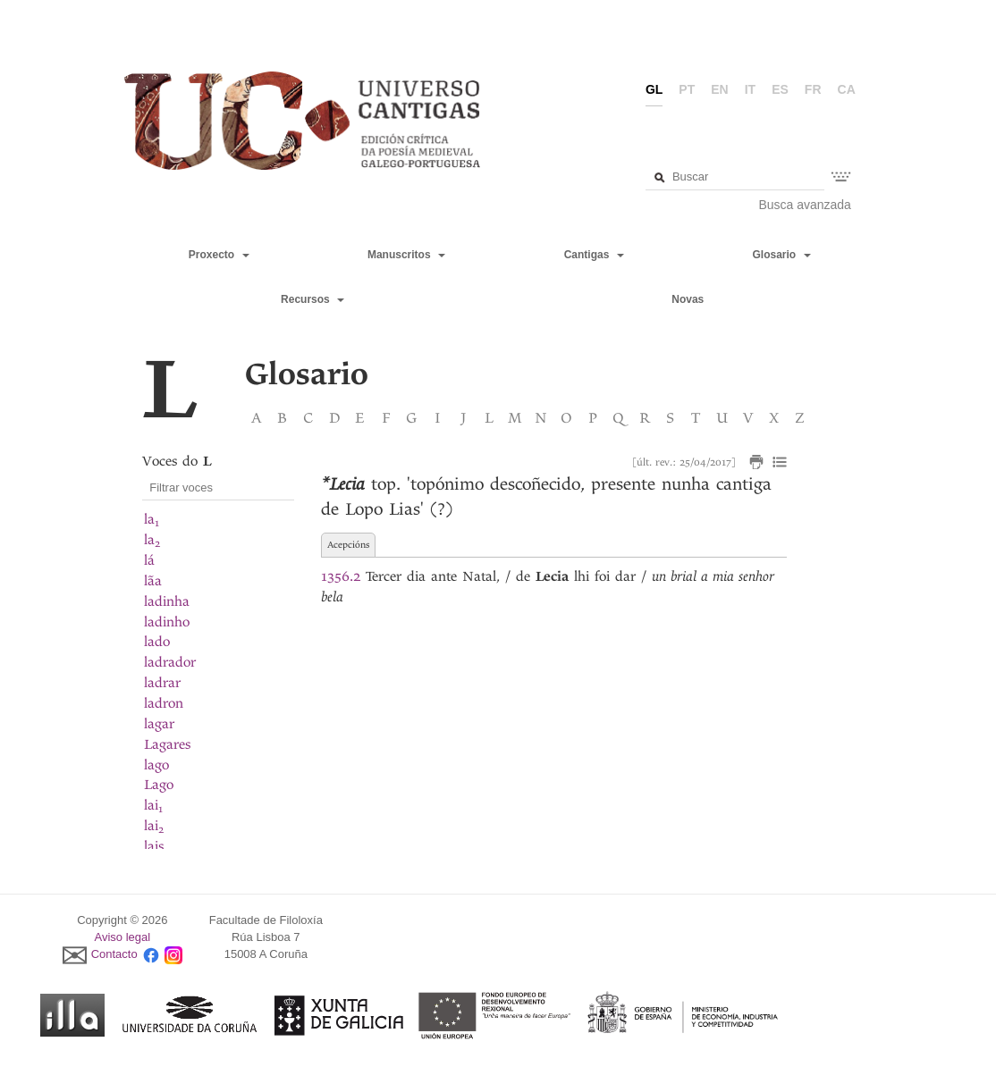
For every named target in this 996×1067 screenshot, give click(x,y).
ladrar (162, 683)
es (780, 89)
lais (154, 846)
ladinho (167, 622)
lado (157, 642)
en (719, 89)
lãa (153, 581)
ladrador (170, 662)
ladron (163, 703)
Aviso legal (123, 937)
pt (687, 89)
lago (156, 765)
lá (149, 560)
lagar (159, 724)
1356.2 (340, 576)
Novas (687, 299)
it (750, 89)
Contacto (114, 954)
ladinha (167, 601)
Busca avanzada (804, 204)
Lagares (167, 744)
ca (847, 89)
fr (813, 89)
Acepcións (348, 544)
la (151, 519)
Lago (158, 785)
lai (153, 805)
